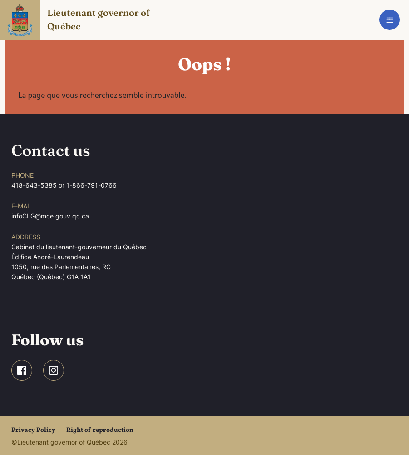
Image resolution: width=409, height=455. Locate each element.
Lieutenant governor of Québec (99, 19)
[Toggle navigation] (389, 20)
